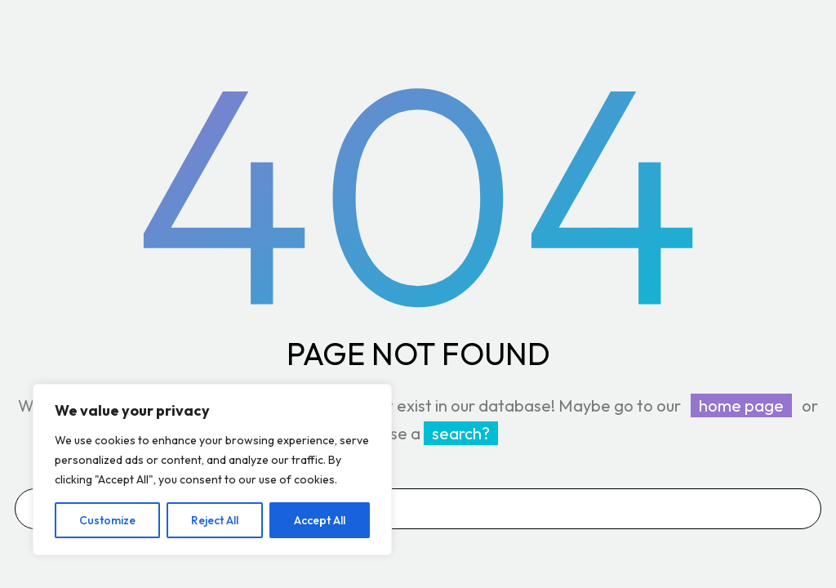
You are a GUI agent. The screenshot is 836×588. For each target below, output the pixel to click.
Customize (107, 520)
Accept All (319, 520)
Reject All (214, 520)
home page (741, 405)
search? (461, 433)
